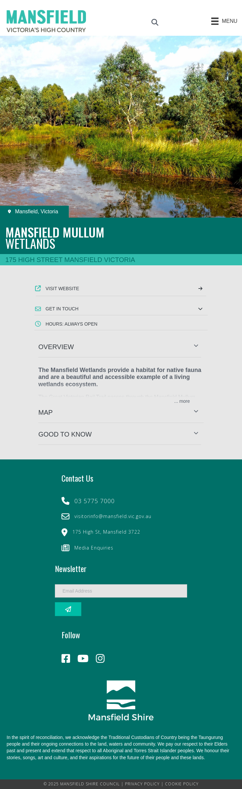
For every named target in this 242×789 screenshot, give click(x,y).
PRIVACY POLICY (142, 784)
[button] (121, 308)
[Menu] (224, 21)
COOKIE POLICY (182, 784)
